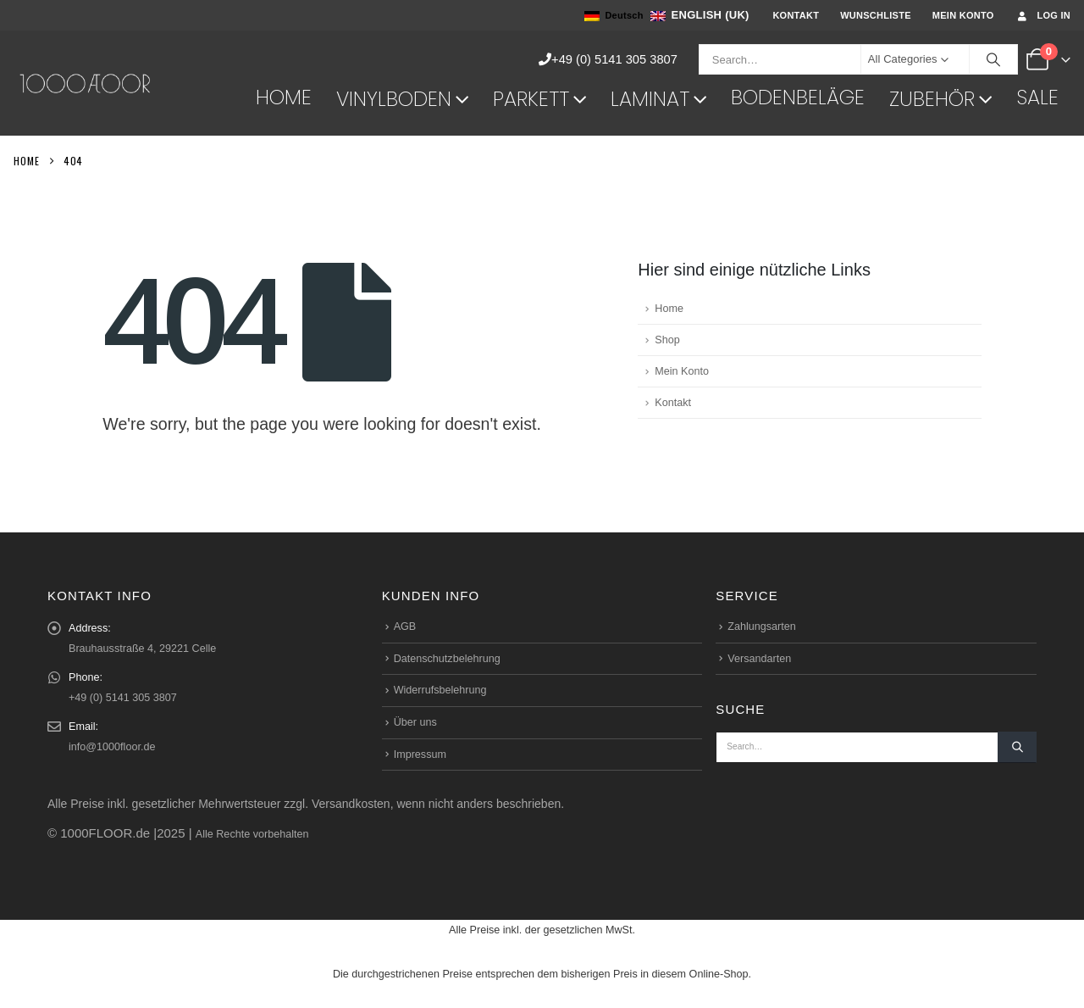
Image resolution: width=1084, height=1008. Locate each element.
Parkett (531, 99)
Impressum (420, 754)
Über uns (415, 722)
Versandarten (759, 659)
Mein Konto (963, 15)
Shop (667, 340)
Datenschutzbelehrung (447, 659)
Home (284, 97)
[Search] (993, 59)
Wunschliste (875, 15)
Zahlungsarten (761, 626)
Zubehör (932, 99)
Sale (1037, 97)
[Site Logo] (86, 83)
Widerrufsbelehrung (440, 690)
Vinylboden (393, 99)
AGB (405, 626)
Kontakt (795, 15)
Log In (1042, 15)
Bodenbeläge (798, 97)
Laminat (650, 99)
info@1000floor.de (112, 747)
